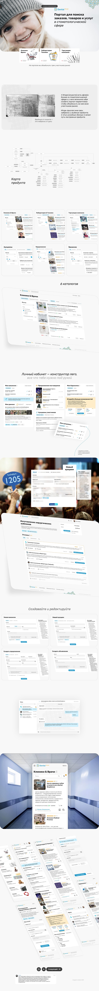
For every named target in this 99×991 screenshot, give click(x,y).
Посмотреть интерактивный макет (49, 6)
